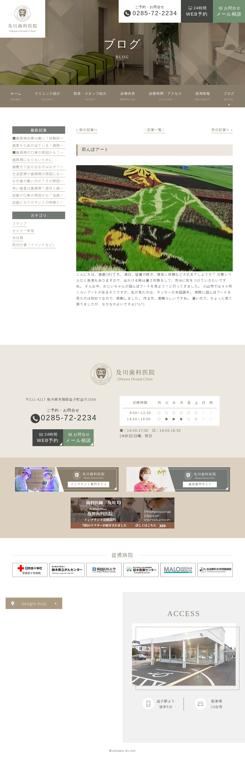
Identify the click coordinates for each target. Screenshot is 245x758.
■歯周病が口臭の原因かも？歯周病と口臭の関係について (60, 152)
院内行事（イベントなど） (34, 244)
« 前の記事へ (87, 129)
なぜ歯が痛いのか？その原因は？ (39, 180)
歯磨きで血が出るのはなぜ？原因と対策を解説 (50, 166)
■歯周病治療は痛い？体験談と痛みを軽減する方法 (54, 138)
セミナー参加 (23, 230)
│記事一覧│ (154, 129)
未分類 (17, 237)
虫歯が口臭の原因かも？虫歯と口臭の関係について (54, 195)
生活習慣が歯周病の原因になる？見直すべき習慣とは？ (58, 173)
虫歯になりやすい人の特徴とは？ (39, 202)
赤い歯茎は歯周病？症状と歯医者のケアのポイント (54, 188)
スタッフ (19, 223)
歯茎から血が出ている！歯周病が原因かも (47, 145)
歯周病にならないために (32, 159)
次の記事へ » (222, 129)
